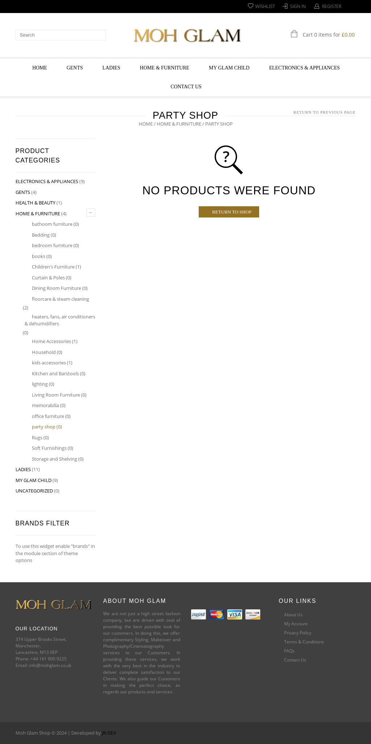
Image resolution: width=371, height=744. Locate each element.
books (38, 256)
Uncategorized (34, 490)
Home (146, 124)
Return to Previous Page (325, 112)
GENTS (75, 68)
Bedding (41, 235)
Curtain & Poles (48, 277)
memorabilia (45, 405)
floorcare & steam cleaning (60, 299)
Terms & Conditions (304, 642)
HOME (39, 68)
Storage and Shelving (54, 459)
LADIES (111, 68)
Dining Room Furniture (56, 288)
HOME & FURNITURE (164, 68)
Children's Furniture (53, 266)
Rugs (37, 437)
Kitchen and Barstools (55, 373)
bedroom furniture (52, 245)
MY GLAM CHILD (229, 68)
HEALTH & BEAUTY (35, 202)
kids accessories (49, 362)
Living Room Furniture (56, 395)
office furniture (48, 416)
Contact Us (186, 86)
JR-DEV (109, 733)
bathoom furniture (52, 224)
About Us (293, 615)
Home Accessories (51, 341)
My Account (296, 624)
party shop (43, 426)
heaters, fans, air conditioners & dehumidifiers (60, 320)
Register (331, 6)
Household (44, 352)
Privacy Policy (297, 633)
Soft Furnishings (49, 448)
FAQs (289, 651)
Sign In (298, 6)
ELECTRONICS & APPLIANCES (304, 68)
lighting (40, 384)
